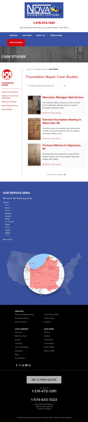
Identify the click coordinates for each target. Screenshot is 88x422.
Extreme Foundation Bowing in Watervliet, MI (61, 121)
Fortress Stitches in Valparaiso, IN (61, 146)
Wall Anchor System (9, 101)
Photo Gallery (7, 109)
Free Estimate (15, 42)
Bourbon (8, 213)
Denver (8, 230)
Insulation (47, 321)
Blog (16, 354)
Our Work (27, 35)
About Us (41, 35)
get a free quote (44, 379)
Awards (18, 339)
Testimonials (48, 339)
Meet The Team (21, 335)
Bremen (8, 216)
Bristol (7, 218)
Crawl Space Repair (51, 314)
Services (13, 35)
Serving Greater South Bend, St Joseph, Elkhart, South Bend (44, 27)
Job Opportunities (22, 347)
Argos (7, 207)
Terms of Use (59, 417)
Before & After (49, 350)
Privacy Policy (48, 417)
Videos (46, 332)
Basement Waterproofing (24, 314)
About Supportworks (10, 105)
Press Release (20, 358)
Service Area (56, 35)
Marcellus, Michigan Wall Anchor (63, 97)
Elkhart (7, 232)
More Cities (7, 239)
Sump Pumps (49, 318)
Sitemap (69, 417)
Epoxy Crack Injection (10, 92)
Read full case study (51, 112)
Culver (7, 224)
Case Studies (49, 343)
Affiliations (19, 350)
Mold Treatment (21, 321)
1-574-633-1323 (44, 399)
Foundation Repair (8, 84)
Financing (18, 343)
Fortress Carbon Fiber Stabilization (10, 97)
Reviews (47, 335)
